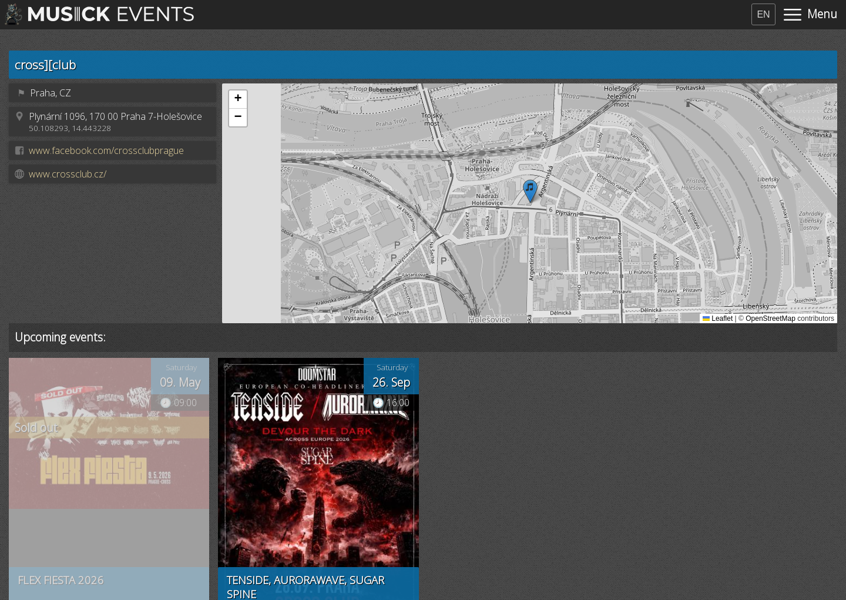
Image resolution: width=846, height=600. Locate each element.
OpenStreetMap (770, 318)
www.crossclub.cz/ (67, 173)
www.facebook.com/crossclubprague (106, 150)
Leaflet (718, 318)
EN (763, 14)
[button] (530, 191)
